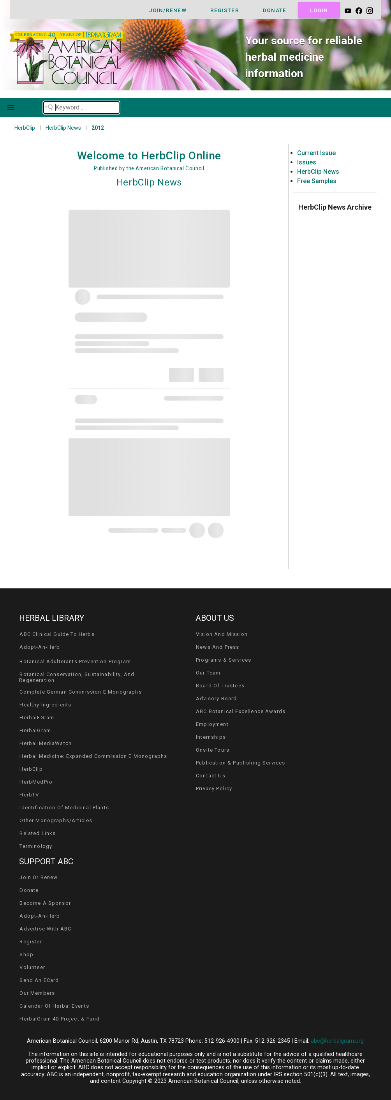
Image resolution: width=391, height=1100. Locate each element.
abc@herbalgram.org (337, 1041)
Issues (306, 162)
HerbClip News (63, 128)
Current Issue (316, 153)
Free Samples (316, 181)
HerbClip (24, 128)
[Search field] (81, 108)
